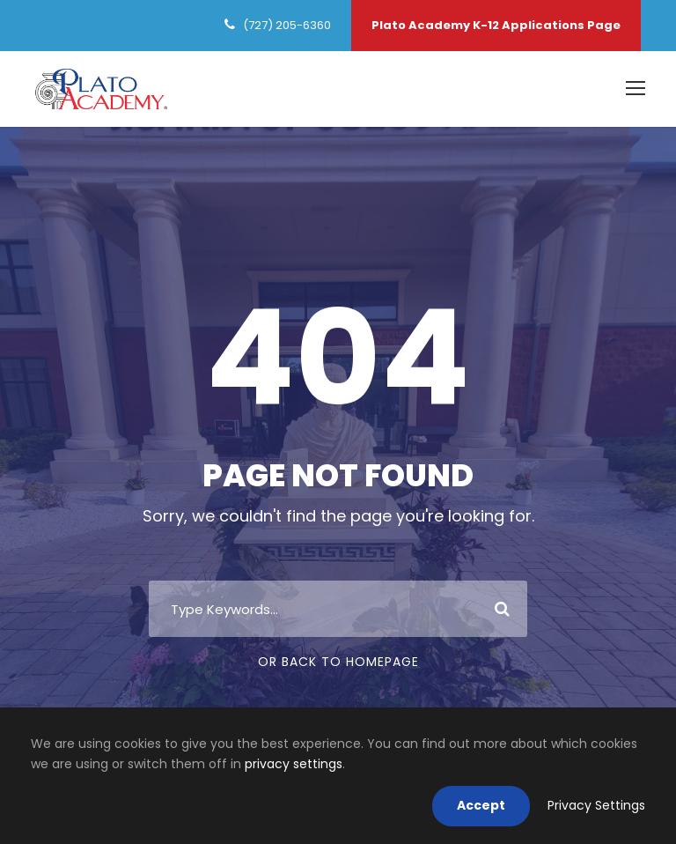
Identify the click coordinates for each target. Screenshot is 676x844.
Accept (481, 805)
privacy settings (293, 764)
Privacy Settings (596, 805)
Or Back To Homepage (338, 661)
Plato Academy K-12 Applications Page (496, 25)
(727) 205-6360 (287, 25)
